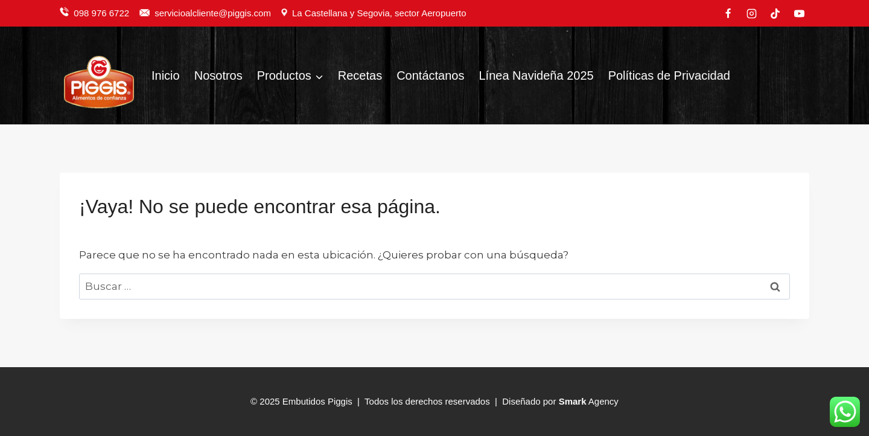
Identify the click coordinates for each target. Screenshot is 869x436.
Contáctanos (430, 75)
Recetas (360, 75)
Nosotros (218, 75)
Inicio (165, 75)
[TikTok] (775, 13)
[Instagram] (752, 13)
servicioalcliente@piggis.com (213, 13)
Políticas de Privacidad (669, 75)
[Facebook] (728, 13)
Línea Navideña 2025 (536, 75)
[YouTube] (799, 13)
